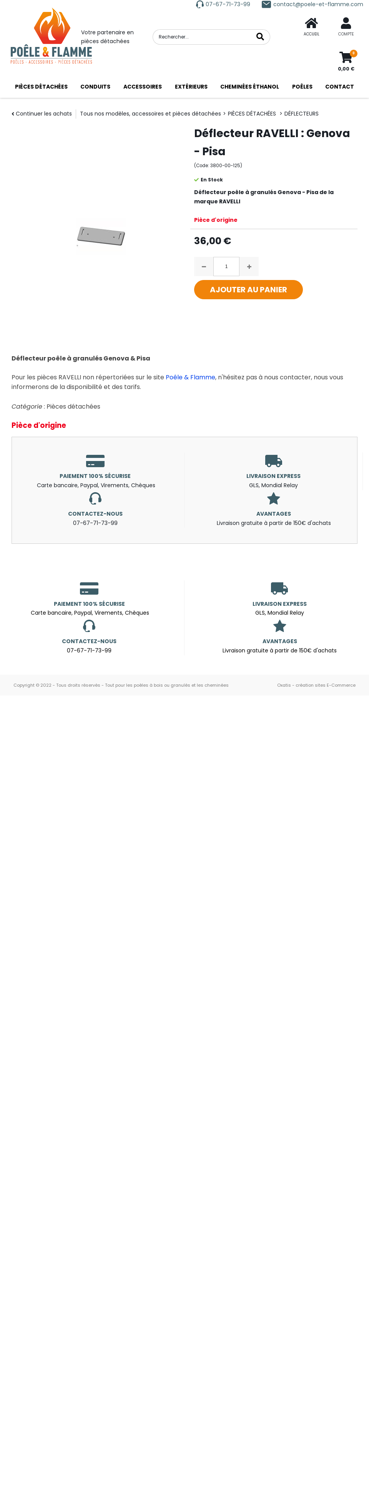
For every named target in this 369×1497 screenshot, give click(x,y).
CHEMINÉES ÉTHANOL (249, 87)
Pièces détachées (73, 406)
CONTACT (339, 87)
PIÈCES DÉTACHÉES (41, 87)
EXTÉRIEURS (191, 87)
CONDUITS (95, 87)
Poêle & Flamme (190, 377)
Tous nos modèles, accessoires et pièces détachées (150, 113)
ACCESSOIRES (142, 87)
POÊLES (302, 87)
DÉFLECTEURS (301, 113)
